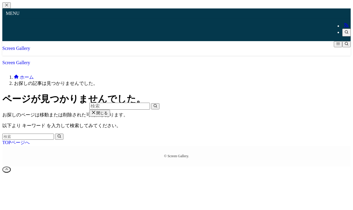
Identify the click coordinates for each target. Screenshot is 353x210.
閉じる (100, 113)
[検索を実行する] (59, 137)
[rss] (346, 25)
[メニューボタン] (338, 44)
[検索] (346, 32)
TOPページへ (16, 142)
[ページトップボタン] (6, 170)
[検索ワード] (28, 137)
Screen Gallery (16, 48)
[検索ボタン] (346, 44)
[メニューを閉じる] (6, 5)
